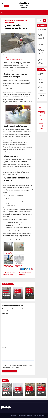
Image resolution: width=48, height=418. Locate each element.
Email (4, 347)
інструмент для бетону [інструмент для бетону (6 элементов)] (41, 129)
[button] (46, 12)
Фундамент (41, 98)
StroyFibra (24, 3)
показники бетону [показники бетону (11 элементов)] (41, 119)
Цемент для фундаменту (29, 296)
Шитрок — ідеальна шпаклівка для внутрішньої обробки (41, 37)
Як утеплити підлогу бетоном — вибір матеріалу (41, 61)
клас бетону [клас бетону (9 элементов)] (41, 112)
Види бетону (41, 95)
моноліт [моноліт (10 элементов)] (40, 115)
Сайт (3, 355)
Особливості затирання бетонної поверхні (16, 57)
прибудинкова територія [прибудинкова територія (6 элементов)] (41, 122)
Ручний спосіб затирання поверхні (14, 59)
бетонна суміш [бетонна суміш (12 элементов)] (40, 106)
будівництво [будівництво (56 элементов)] (41, 109)
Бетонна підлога (9, 20)
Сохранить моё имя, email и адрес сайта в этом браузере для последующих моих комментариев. (17, 366)
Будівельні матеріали (22, 20)
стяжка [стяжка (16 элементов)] (40, 125)
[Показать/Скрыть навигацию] (24, 12)
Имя (3, 339)
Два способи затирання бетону (16, 27)
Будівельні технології (9, 22)
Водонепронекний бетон (6, 295)
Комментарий (5, 313)
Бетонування (15, 20)
